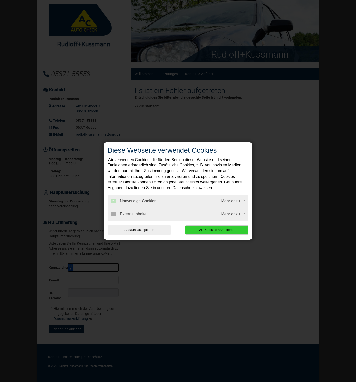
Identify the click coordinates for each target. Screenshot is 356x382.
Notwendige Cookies (133, 201)
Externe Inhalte (129, 214)
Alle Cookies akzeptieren (216, 230)
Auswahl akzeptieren (139, 230)
